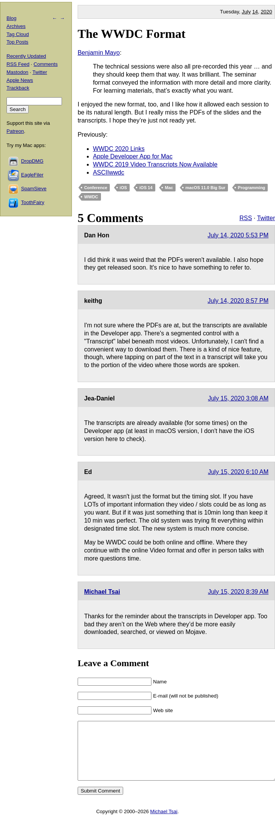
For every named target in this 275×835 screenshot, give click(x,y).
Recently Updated (26, 56)
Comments (46, 64)
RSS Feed (18, 64)
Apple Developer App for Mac (132, 156)
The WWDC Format (132, 34)
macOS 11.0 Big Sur (206, 187)
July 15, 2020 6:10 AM (238, 472)
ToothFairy (32, 202)
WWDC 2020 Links (119, 148)
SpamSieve (33, 188)
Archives (16, 26)
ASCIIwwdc (108, 172)
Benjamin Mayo (99, 52)
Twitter (266, 218)
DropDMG (32, 161)
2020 (266, 12)
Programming (251, 187)
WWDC (91, 196)
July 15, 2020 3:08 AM (238, 398)
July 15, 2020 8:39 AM (238, 591)
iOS (123, 187)
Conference (95, 187)
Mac (169, 187)
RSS (245, 218)
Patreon (15, 131)
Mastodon (17, 72)
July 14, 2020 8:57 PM (238, 300)
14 (255, 12)
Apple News (20, 80)
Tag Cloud (18, 34)
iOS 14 (145, 187)
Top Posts (17, 42)
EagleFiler (32, 175)
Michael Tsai (102, 591)
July (246, 12)
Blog (11, 18)
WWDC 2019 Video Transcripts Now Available (155, 164)
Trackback (18, 88)
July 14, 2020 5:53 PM (238, 235)
